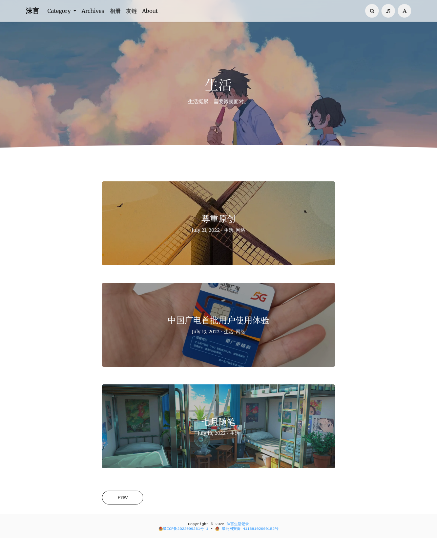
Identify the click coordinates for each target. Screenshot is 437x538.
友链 (131, 10)
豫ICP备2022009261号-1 (183, 529)
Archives (93, 10)
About (150, 10)
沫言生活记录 (238, 524)
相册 (115, 10)
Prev (123, 497)
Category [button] (59, 10)
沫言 (32, 10)
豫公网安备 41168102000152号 (246, 529)
